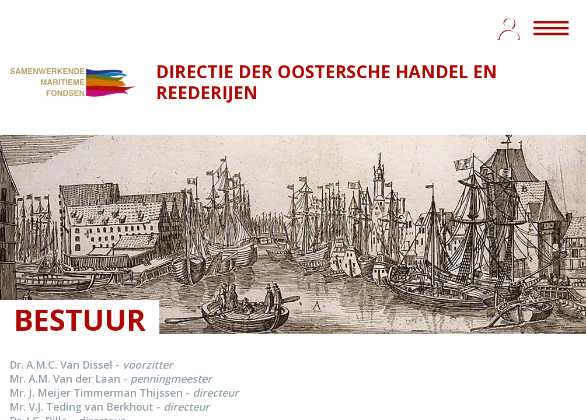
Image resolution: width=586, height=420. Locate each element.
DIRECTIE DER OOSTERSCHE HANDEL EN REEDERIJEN (326, 82)
